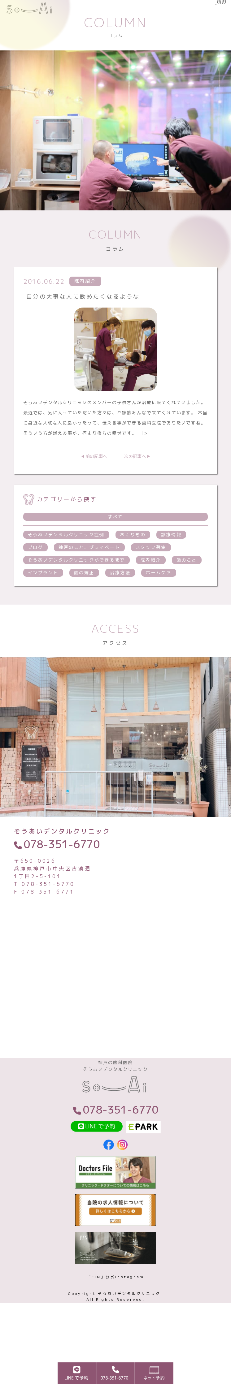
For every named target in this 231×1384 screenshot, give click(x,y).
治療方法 (120, 598)
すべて (115, 542)
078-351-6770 (62, 870)
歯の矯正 (84, 598)
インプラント (43, 598)
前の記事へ (96, 482)
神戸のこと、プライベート (89, 573)
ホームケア (159, 598)
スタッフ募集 (151, 573)
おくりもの (133, 560)
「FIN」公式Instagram (115, 1312)
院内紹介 (151, 586)
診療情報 (171, 560)
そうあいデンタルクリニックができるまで (76, 586)
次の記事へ (135, 482)
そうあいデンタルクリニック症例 (66, 560)
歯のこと (187, 586)
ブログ (35, 573)
